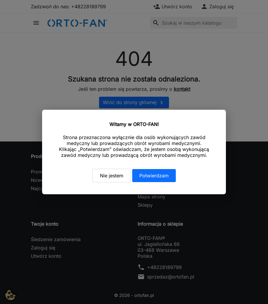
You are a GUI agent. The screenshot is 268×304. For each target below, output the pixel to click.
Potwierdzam (154, 176)
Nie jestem (111, 176)
